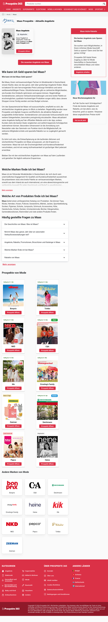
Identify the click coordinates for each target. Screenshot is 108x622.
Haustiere (27, 596)
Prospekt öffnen (24, 51)
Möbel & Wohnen (55, 9)
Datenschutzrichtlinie (53, 595)
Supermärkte (28, 9)
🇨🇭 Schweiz (77, 580)
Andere (26, 600)
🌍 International (79, 591)
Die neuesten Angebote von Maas (35, 62)
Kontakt (48, 576)
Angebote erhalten (83, 72)
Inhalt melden (50, 586)
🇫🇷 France (76, 584)
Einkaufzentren (9, 600)
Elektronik (41, 9)
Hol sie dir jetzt (80, 120)
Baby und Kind (9, 596)
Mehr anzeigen (7, 190)
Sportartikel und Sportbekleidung (9, 591)
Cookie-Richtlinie (52, 590)
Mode (91, 9)
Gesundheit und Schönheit (75, 9)
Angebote (17, 9)
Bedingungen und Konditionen (57, 600)
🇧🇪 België (76, 576)
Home (8, 9)
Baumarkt (27, 591)
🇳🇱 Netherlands (78, 588)
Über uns (49, 581)
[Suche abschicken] (104, 4)
